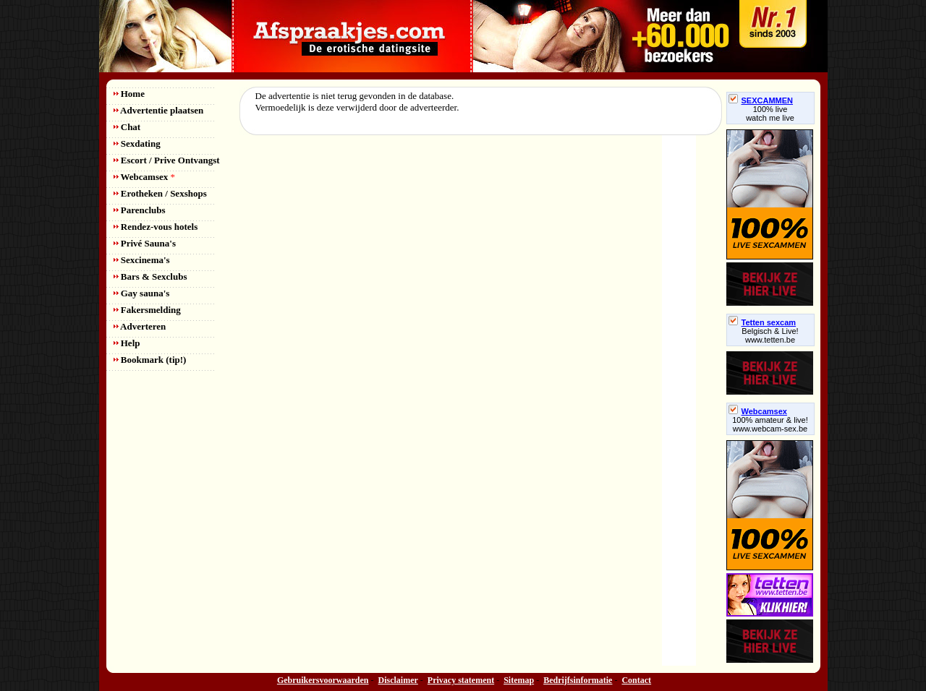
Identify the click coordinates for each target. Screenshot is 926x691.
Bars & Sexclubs (150, 276)
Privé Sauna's (145, 243)
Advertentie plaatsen (159, 110)
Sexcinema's (142, 259)
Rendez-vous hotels (156, 226)
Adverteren (140, 326)
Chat (127, 126)
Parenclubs (140, 210)
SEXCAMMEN (761, 100)
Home (129, 93)
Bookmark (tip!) (150, 359)
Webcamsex (144, 176)
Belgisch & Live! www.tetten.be (770, 335)
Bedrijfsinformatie (577, 680)
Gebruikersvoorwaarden (323, 680)
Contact (636, 680)
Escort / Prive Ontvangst (167, 160)
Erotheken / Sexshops (160, 193)
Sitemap (519, 680)
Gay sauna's (142, 293)
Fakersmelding (147, 309)
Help (127, 343)
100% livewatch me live (770, 113)
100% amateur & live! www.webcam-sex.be (770, 424)
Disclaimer (398, 680)
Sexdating (137, 143)
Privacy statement (461, 680)
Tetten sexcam (763, 322)
